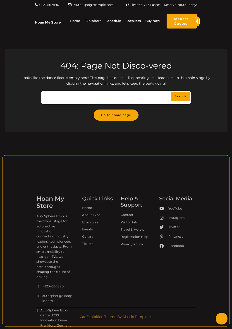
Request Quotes (185, 21)
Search (180, 96)
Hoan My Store (48, 22)
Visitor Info (129, 260)
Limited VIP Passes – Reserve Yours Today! (163, 5)
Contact (127, 253)
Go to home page (116, 115)
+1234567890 (49, 5)
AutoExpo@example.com (94, 5)
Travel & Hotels (132, 268)
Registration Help (134, 275)
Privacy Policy (132, 282)
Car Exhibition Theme (98, 317)
